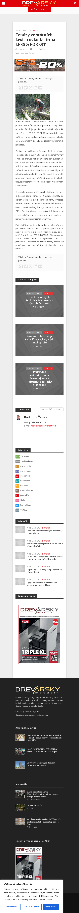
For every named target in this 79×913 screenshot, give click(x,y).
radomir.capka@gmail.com (43, 425)
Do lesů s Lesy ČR (34, 806)
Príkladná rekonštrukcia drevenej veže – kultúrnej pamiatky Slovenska (39, 378)
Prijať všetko (51, 906)
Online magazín (32, 711)
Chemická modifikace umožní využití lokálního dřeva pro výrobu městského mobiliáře (44, 737)
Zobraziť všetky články (51, 409)
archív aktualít (23, 30)
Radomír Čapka (27, 53)
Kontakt (18, 711)
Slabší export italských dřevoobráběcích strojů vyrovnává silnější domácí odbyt (42, 794)
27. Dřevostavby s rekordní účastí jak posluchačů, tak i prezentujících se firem (44, 821)
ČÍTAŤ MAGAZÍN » (39, 9)
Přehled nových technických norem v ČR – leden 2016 (39, 300)
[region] (31, 896)
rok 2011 (36, 30)
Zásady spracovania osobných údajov (31, 715)
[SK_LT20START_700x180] (39, 64)
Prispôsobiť (11, 906)
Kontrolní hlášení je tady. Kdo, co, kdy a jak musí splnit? (39, 339)
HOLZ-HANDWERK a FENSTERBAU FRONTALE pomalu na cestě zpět (42, 750)
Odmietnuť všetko (31, 906)
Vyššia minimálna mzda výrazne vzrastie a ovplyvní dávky (42, 584)
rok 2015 (48, 293)
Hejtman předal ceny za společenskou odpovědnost (44, 571)
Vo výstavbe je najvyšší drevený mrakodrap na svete (41, 764)
